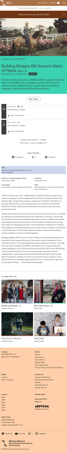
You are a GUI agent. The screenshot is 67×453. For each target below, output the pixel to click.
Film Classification (41, 365)
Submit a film (40, 394)
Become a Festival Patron (44, 380)
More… (3, 410)
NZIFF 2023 (20, 59)
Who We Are (39, 357)
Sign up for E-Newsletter (10, 357)
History (37, 355)
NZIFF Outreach (7, 380)
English (43, 140)
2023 (3, 402)
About (37, 352)
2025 (3, 397)
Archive (4, 394)
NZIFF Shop (6, 417)
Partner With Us (41, 388)
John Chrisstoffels (19, 74)
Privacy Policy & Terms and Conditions (49, 368)
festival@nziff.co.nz (8, 354)
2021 (3, 408)
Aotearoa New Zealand (29, 140)
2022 (3, 405)
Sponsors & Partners (42, 377)
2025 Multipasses (8, 420)
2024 (3, 400)
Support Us (39, 374)
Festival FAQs (40, 362)
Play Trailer (33, 99)
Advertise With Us (41, 385)
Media (3, 374)
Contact (4, 352)
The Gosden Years (8, 422)
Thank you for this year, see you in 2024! (33, 14)
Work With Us (40, 360)
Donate (37, 382)
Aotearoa (32, 74)
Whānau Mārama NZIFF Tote (12, 425)
